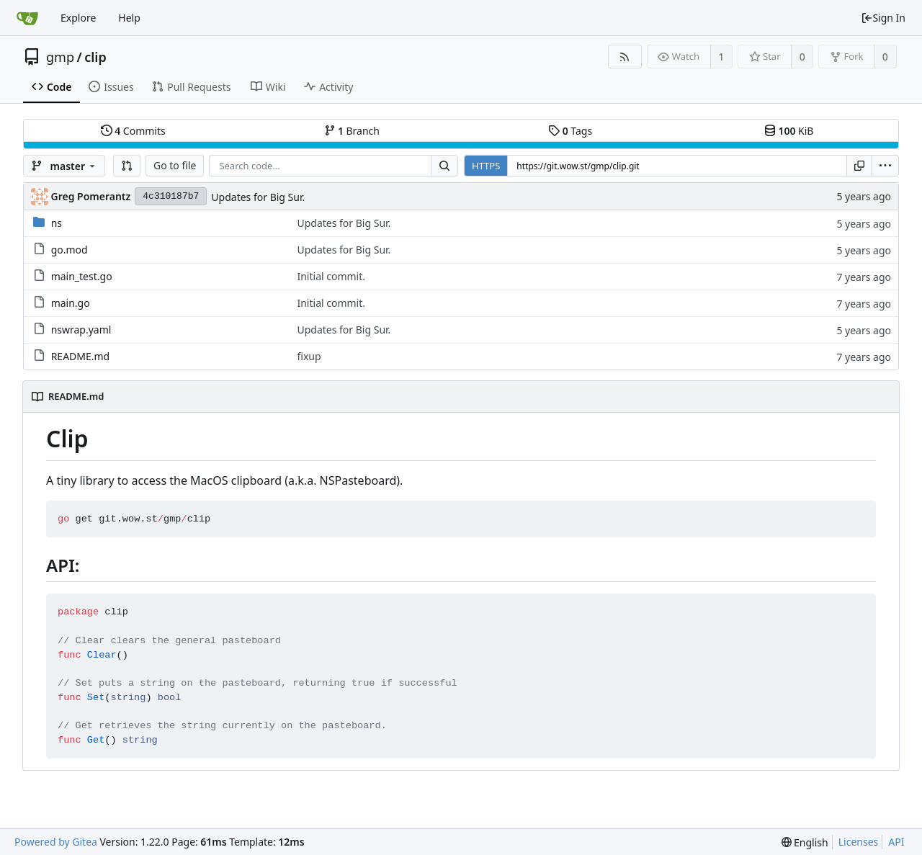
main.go (70, 303)
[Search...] (444, 165)
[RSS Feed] (625, 56)
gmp (60, 57)
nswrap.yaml (81, 329)
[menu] (885, 165)
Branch (352, 131)
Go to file (174, 165)
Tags (570, 131)
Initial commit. (331, 276)
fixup (309, 356)
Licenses (858, 842)
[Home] (27, 18)
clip (95, 57)
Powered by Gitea (55, 842)
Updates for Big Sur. (258, 197)
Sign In (883, 17)
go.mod (69, 249)
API (896, 842)
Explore (78, 17)
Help (129, 17)
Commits (133, 131)
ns (56, 223)
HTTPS (486, 165)
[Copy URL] (859, 165)
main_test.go (81, 276)
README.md (80, 356)
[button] (126, 165)
